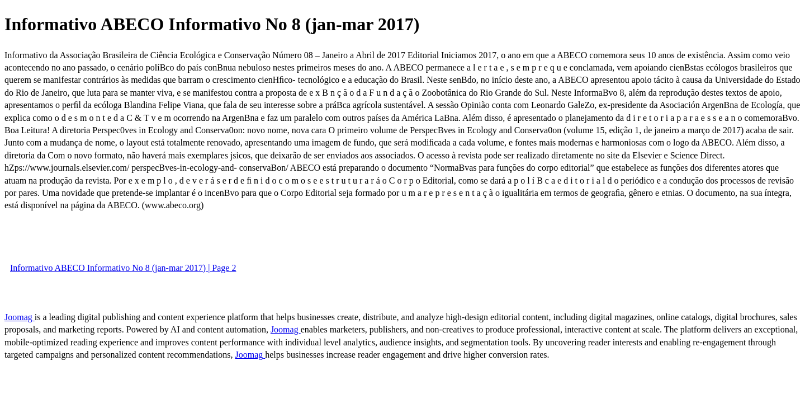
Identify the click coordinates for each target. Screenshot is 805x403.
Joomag (19, 317)
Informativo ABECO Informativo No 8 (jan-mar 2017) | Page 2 (123, 268)
